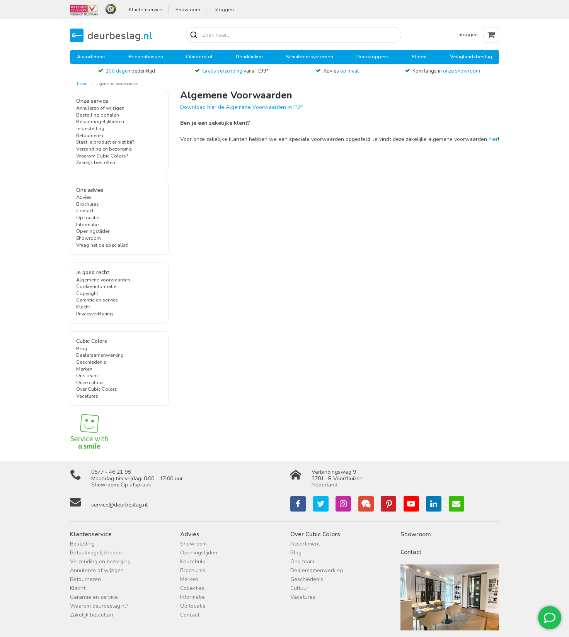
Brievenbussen (145, 56)
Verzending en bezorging (104, 149)
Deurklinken (249, 56)
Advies (341, 71)
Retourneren (89, 135)
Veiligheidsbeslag (471, 56)
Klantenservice (145, 10)
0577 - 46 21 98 (111, 472)
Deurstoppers (372, 56)
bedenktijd (130, 71)
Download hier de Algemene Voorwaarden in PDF (241, 107)
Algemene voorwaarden (103, 279)
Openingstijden (93, 231)
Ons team (87, 375)
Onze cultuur (90, 382)
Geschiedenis (91, 362)
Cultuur (299, 588)
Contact (85, 210)
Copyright (87, 293)
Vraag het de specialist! (102, 245)
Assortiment (91, 56)
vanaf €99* (235, 71)
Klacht (83, 306)
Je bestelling (90, 128)
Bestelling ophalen (97, 115)
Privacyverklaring (94, 313)
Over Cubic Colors (96, 389)
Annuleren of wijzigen (100, 108)
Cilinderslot (199, 56)
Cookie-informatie (96, 286)
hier (493, 139)
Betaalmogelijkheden (100, 121)
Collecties (192, 588)
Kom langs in (446, 71)
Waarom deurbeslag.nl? (99, 606)
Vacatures (87, 396)
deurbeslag (120, 35)
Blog (81, 348)
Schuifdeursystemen (309, 56)
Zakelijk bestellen (95, 162)
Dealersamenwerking (100, 355)
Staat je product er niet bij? (105, 142)
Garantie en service (97, 299)
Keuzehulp (193, 561)
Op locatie (87, 217)
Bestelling (82, 543)
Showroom (187, 10)
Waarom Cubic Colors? (102, 155)
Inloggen (223, 10)
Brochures (87, 204)
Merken (84, 369)
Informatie (87, 224)
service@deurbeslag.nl (119, 504)
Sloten (419, 56)
